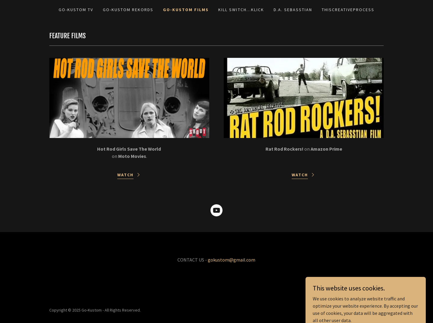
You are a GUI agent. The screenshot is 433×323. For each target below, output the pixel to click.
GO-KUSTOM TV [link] (76, 9)
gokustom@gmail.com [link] (231, 260)
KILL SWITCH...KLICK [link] (241, 9)
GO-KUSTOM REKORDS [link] (128, 9)
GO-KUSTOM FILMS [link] (186, 9)
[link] (216, 211)
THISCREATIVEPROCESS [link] (348, 9)
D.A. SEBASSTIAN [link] (293, 9)
